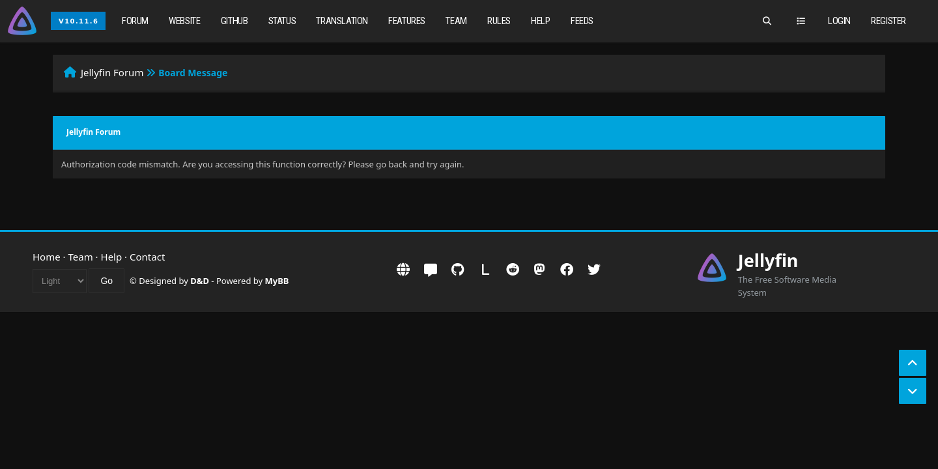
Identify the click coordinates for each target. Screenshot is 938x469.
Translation (342, 21)
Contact (147, 256)
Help (540, 21)
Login (839, 21)
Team (456, 21)
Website (184, 21)
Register (888, 21)
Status (282, 21)
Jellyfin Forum (112, 72)
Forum (135, 21)
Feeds (582, 21)
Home (47, 256)
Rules (499, 21)
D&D (199, 281)
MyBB (277, 281)
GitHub (234, 21)
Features (406, 21)
